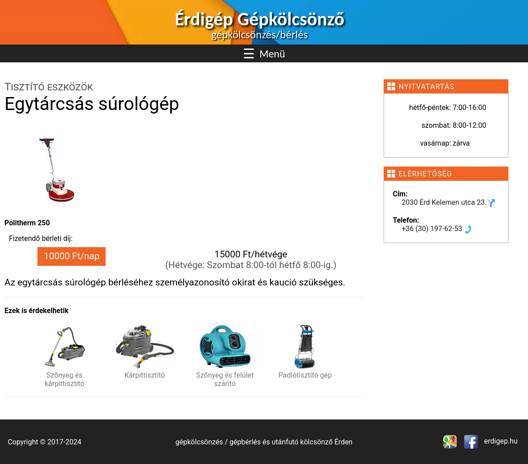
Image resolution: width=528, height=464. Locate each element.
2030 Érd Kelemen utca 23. (449, 202)
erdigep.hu (500, 441)
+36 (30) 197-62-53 (437, 228)
